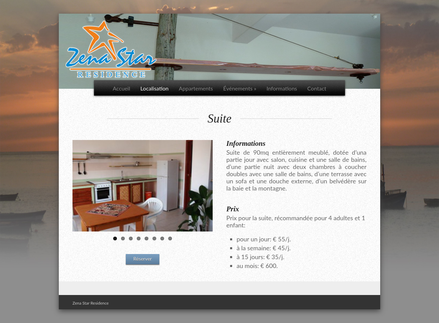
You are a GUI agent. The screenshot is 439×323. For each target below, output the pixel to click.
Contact (316, 88)
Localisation (154, 88)
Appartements (196, 88)
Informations (282, 88)
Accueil (121, 88)
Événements (239, 88)
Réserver (142, 259)
